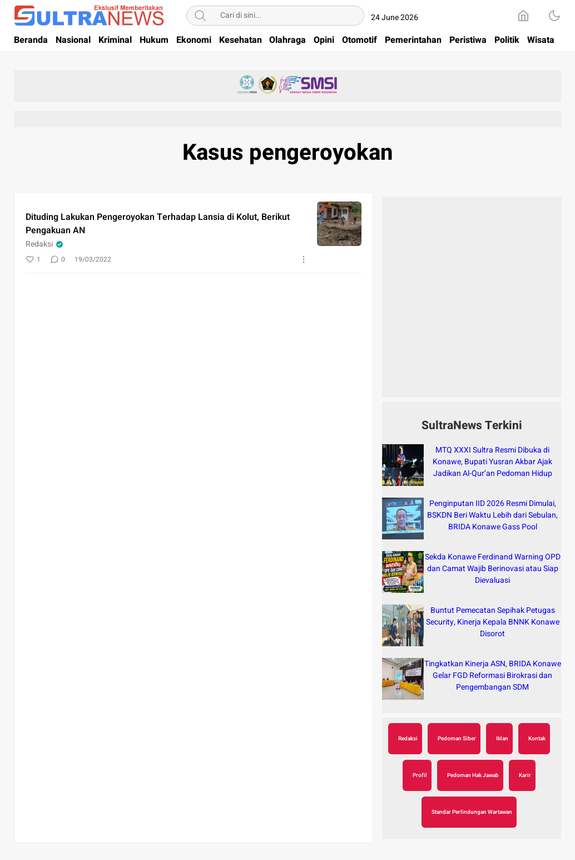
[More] (303, 259)
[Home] (523, 15)
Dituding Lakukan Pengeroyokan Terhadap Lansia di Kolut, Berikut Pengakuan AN (158, 223)
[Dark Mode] (554, 15)
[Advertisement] (471, 302)
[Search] (200, 15)
